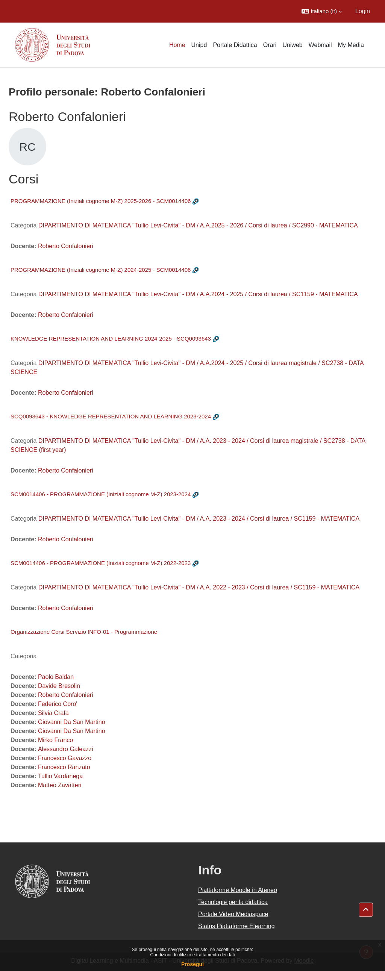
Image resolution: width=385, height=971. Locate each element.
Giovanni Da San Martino (71, 722)
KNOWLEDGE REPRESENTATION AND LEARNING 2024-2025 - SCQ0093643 (111, 338)
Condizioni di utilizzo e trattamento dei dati (192, 954)
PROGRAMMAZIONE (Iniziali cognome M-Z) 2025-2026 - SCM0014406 (101, 201)
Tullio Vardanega (60, 776)
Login (362, 11)
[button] (321, 11)
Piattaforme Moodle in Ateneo (237, 890)
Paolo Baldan (56, 677)
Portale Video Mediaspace (233, 914)
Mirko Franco (55, 740)
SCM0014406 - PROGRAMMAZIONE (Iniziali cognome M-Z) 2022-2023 (101, 563)
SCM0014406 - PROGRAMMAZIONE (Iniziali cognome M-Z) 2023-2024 (101, 494)
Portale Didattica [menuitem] (235, 45)
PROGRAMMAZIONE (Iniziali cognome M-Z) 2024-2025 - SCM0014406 (101, 270)
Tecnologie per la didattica (233, 902)
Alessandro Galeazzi (65, 749)
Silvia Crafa (53, 713)
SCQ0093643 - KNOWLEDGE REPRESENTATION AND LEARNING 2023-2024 (111, 416)
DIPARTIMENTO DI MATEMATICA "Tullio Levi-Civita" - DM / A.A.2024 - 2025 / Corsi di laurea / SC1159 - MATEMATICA (198, 294)
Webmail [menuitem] (320, 45)
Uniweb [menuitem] (292, 45)
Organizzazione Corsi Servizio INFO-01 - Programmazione (84, 632)
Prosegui (192, 964)
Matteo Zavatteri (60, 785)
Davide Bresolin (59, 686)
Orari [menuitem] (270, 45)
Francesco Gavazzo (64, 758)
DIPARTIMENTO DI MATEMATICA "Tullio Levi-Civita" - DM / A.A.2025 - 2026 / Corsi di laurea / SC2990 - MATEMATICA (198, 225)
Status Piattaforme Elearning (236, 926)
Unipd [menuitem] (199, 45)
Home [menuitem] (177, 45)
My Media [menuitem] (351, 45)
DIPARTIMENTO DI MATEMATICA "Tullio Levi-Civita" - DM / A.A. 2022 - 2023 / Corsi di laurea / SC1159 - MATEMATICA (198, 587)
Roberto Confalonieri (65, 246)
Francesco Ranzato (64, 767)
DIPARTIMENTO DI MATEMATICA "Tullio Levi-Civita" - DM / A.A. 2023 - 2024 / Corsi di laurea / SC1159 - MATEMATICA (198, 518)
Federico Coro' (57, 704)
